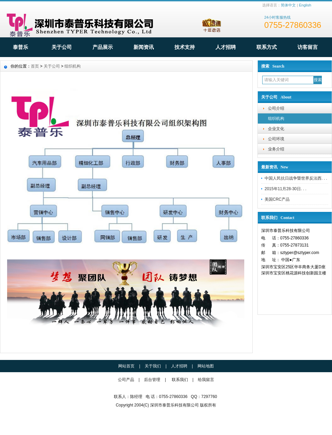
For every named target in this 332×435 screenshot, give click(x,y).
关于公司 (61, 47)
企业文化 (276, 128)
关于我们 (153, 366)
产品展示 (102, 47)
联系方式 (266, 47)
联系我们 (180, 379)
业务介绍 (276, 149)
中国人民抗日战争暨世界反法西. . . (296, 178)
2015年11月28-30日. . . (285, 188)
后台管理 (152, 379)
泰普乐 (20, 47)
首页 (35, 66)
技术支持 (184, 47)
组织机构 (276, 118)
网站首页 (126, 366)
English (305, 5)
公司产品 (126, 379)
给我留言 (206, 379)
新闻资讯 (143, 47)
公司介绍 (276, 108)
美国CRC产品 (277, 199)
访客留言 (307, 47)
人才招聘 (225, 47)
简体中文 (288, 5)
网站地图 (206, 366)
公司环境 (276, 139)
